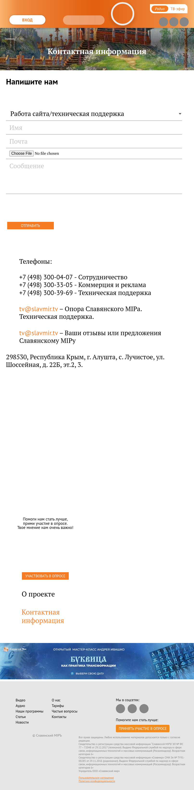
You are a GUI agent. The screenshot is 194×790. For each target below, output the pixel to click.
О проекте (38, 593)
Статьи (21, 716)
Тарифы (58, 705)
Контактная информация (43, 616)
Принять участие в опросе (143, 728)
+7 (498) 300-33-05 (46, 285)
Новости (22, 722)
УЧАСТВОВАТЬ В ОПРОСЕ (45, 576)
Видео (20, 700)
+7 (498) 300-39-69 (46, 293)
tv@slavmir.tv (38, 309)
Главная (9, 38)
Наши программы (29, 711)
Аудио (20, 705)
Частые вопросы (64, 711)
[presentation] (42, 208)
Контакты (59, 716)
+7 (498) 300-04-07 (46, 277)
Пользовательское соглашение (96, 777)
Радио (160, 8)
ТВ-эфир (177, 8)
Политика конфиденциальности (97, 781)
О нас (20, 38)
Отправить (30, 225)
